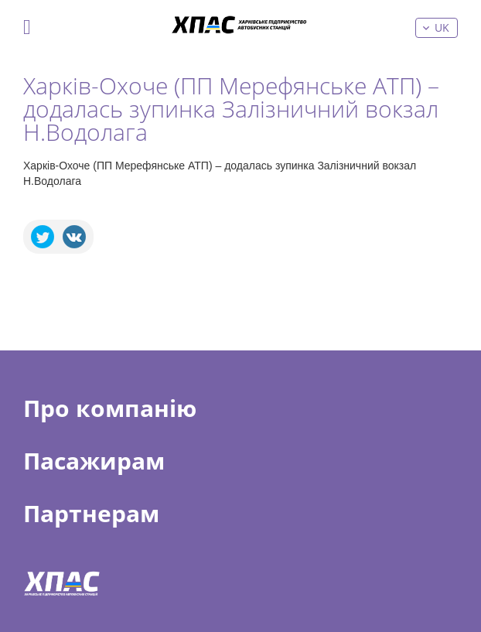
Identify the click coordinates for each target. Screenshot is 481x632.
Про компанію (109, 408)
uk (442, 27)
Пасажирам (94, 461)
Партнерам (91, 513)
